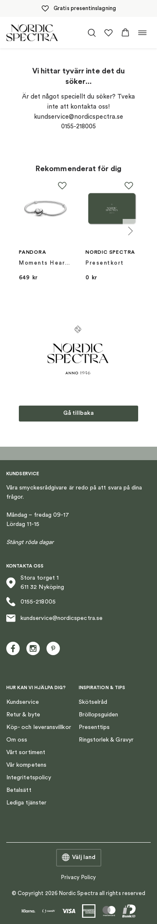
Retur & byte (23, 715)
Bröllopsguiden (98, 715)
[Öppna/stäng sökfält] (91, 32)
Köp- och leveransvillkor (38, 727)
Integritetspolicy (28, 778)
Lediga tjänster (26, 803)
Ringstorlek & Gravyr (106, 740)
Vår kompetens (26, 765)
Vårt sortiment (25, 752)
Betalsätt (18, 790)
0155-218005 (31, 601)
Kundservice (22, 702)
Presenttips (94, 727)
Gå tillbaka (78, 413)
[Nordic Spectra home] (32, 32)
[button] (125, 32)
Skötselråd (93, 702)
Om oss (16, 740)
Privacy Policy (78, 877)
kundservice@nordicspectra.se (54, 618)
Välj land (78, 858)
